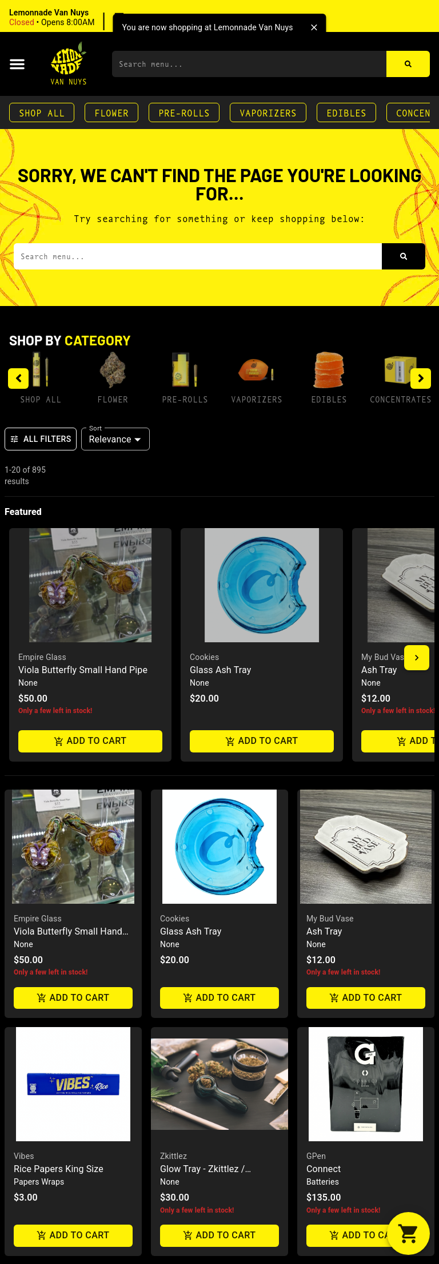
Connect (323, 889)
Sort (95, 428)
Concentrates (401, 399)
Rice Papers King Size (58, 889)
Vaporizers (268, 112)
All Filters (40, 439)
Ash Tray (324, 651)
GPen (316, 876)
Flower (111, 112)
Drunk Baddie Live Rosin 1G (363, 1127)
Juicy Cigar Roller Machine (68, 1127)
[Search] (408, 64)
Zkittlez (173, 876)
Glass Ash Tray (190, 651)
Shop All (42, 112)
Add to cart (73, 718)
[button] (82, 17)
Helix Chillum (187, 1127)
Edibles (346, 112)
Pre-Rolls (184, 112)
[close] (314, 27)
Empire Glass (38, 638)
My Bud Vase (330, 638)
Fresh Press (327, 1114)
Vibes (24, 876)
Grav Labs (178, 1114)
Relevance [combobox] (110, 439)
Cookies (174, 638)
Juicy (23, 1114)
